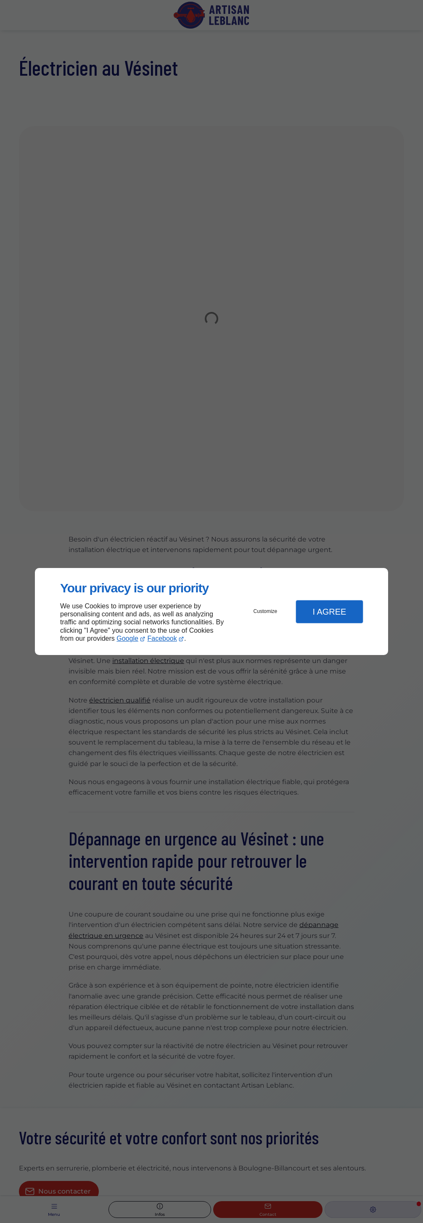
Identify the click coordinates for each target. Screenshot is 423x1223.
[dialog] (211, 611)
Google (127, 638)
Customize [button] (266, 611)
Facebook (162, 638)
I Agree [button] (329, 611)
